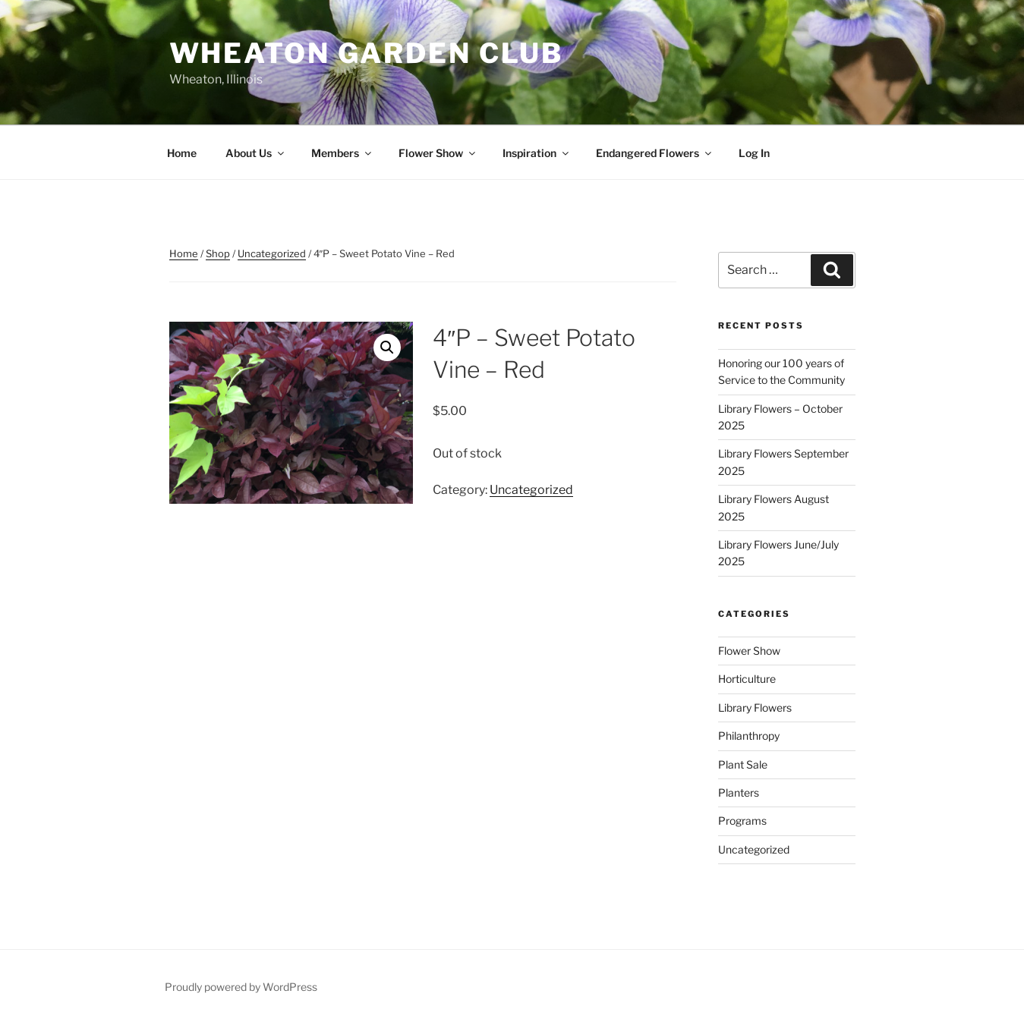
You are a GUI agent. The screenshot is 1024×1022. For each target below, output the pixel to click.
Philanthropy (749, 735)
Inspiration (537, 152)
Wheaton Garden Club (366, 53)
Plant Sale (742, 764)
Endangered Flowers (655, 152)
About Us (255, 152)
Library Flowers (755, 707)
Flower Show (438, 152)
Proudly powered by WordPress (241, 986)
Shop (218, 253)
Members (342, 152)
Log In (754, 152)
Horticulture (747, 678)
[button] (387, 347)
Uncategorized (272, 253)
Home (182, 152)
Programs (742, 820)
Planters (738, 792)
